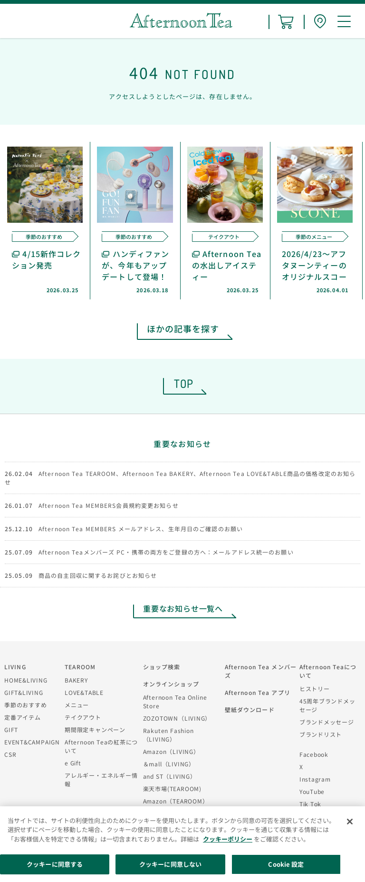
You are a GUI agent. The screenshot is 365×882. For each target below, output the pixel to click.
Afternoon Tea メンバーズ (261, 671)
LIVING (15, 667)
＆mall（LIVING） (169, 764)
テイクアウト (83, 717)
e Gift (73, 763)
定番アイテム (22, 717)
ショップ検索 (162, 667)
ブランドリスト (320, 734)
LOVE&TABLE (84, 692)
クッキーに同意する (55, 864)
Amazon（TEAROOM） (176, 801)
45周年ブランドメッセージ (327, 705)
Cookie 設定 (286, 864)
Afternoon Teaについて (328, 671)
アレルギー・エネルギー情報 (101, 779)
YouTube (312, 791)
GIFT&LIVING (23, 692)
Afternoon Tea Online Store (175, 701)
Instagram (315, 779)
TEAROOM (80, 667)
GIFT (11, 729)
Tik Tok (310, 804)
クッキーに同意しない (170, 864)
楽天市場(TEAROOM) (172, 788)
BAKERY (76, 680)
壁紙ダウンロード (250, 709)
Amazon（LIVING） (171, 751)
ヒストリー (314, 688)
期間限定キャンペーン (95, 729)
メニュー (77, 705)
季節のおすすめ (25, 705)
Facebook (313, 754)
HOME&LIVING (26, 680)
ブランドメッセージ (326, 722)
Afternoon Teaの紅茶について (101, 746)
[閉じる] (349, 821)
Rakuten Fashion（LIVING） (168, 734)
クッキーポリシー (227, 838)
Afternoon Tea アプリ (257, 692)
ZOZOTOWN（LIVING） (177, 718)
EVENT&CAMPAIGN (32, 742)
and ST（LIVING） (169, 776)
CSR (10, 754)
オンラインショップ (171, 684)
